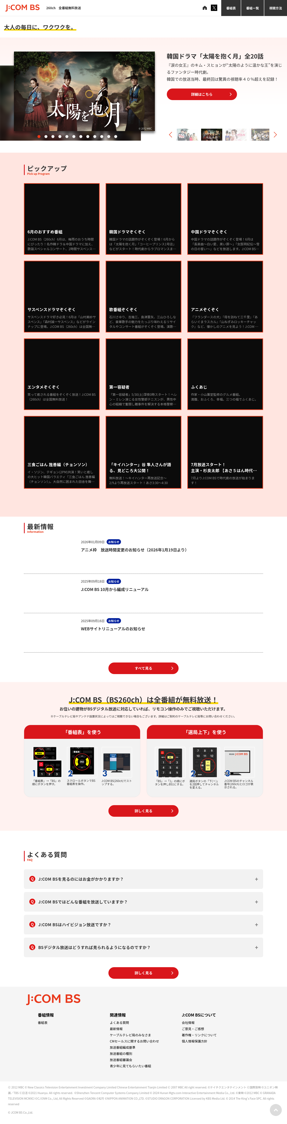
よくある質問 (119, 1022)
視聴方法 (275, 8)
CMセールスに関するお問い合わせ (134, 1041)
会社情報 (188, 1022)
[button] (38, 136)
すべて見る (143, 668)
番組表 (231, 8)
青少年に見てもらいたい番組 (130, 1065)
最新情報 (116, 1028)
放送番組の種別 (121, 1053)
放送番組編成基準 (122, 1047)
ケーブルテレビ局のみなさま (130, 1034)
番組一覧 (252, 8)
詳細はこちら (202, 94)
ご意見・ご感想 (193, 1028)
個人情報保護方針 (194, 1041)
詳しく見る (143, 810)
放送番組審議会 (121, 1059)
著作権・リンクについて (199, 1034)
